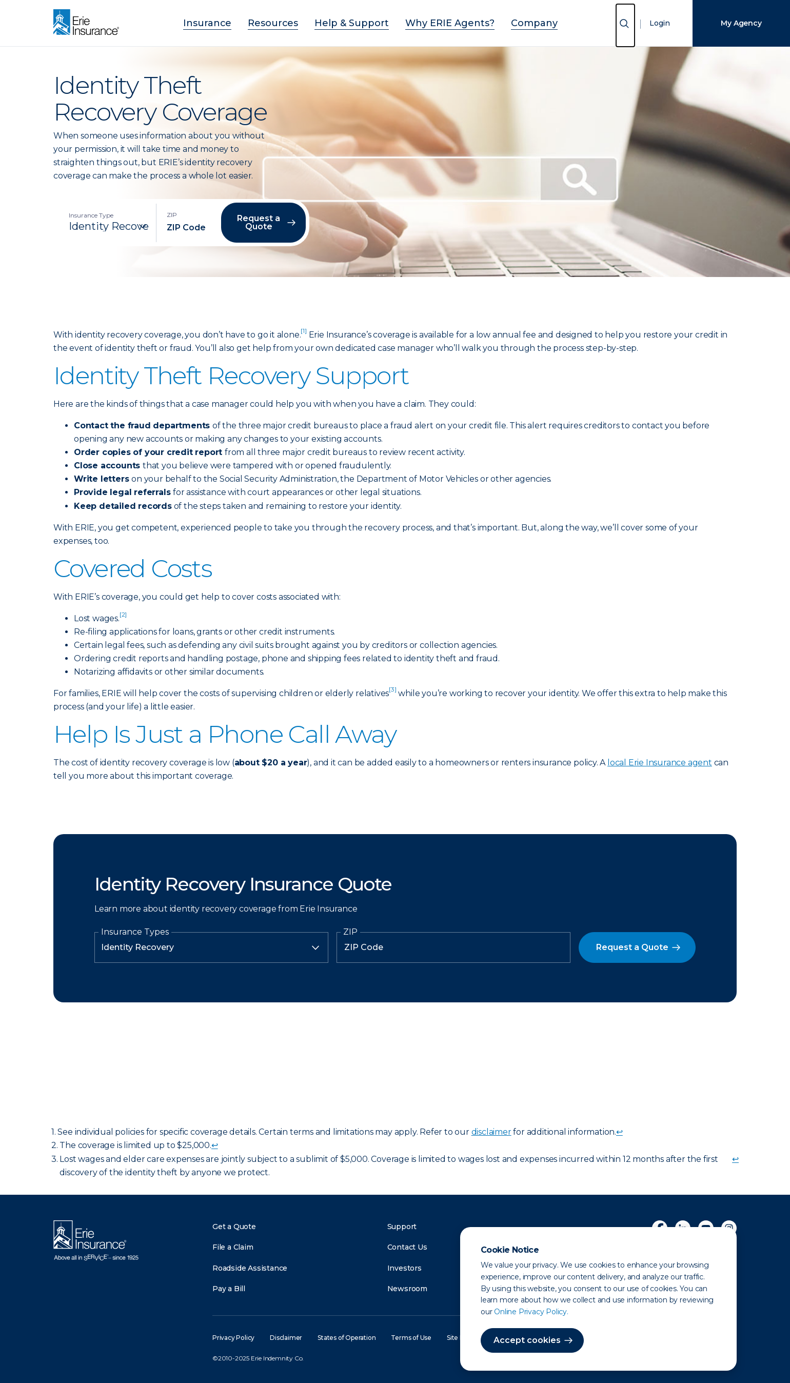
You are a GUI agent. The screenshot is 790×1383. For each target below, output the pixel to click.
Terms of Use (411, 1337)
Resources (290, 21)
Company (505, 21)
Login (659, 23)
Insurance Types (135, 932)
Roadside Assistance (249, 1268)
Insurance (236, 21)
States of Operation (347, 1337)
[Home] (88, 23)
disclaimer (491, 1132)
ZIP (350, 932)
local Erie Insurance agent (659, 762)
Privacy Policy (233, 1337)
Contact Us (407, 1247)
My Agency (741, 23)
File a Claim (232, 1247)
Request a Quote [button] (258, 222)
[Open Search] (625, 25)
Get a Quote (234, 1226)
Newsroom (407, 1288)
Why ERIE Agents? (436, 21)
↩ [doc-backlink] (619, 1132)
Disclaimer (286, 1337)
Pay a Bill (228, 1288)
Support (402, 1226)
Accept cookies (527, 1340)
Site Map (459, 1337)
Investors (404, 1268)
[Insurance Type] (109, 226)
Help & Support (355, 21)
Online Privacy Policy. (531, 1311)
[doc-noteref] (303, 335)
